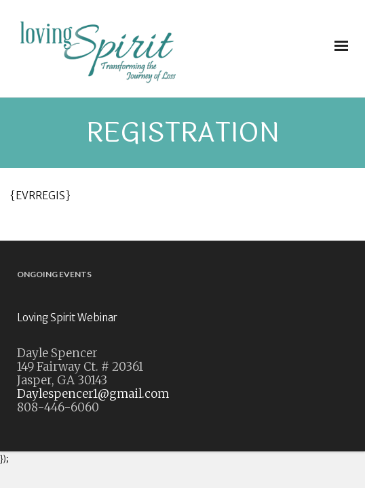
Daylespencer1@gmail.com (93, 393)
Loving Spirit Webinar (67, 317)
